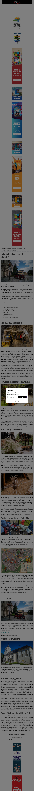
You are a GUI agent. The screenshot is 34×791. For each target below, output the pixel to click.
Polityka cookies (17, 402)
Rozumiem (22, 397)
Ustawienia (12, 397)
